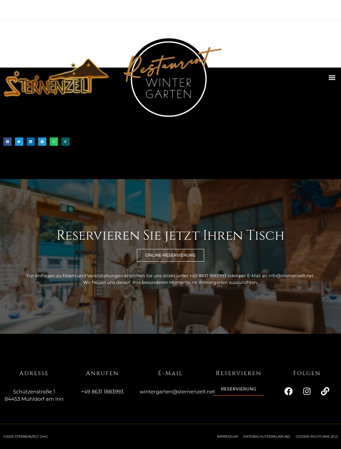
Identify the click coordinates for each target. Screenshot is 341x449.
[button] (332, 77)
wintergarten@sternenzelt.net (177, 391)
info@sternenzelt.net (291, 275)
